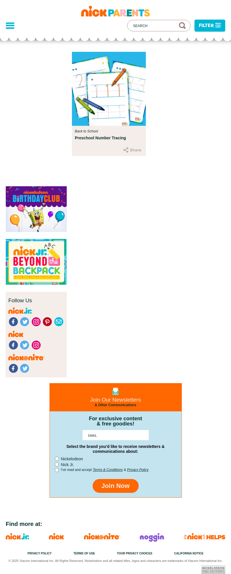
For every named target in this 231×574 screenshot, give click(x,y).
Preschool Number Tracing (100, 138)
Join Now (116, 485)
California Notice (188, 553)
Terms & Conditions (108, 470)
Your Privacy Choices (134, 553)
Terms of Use (84, 553)
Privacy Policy (137, 470)
